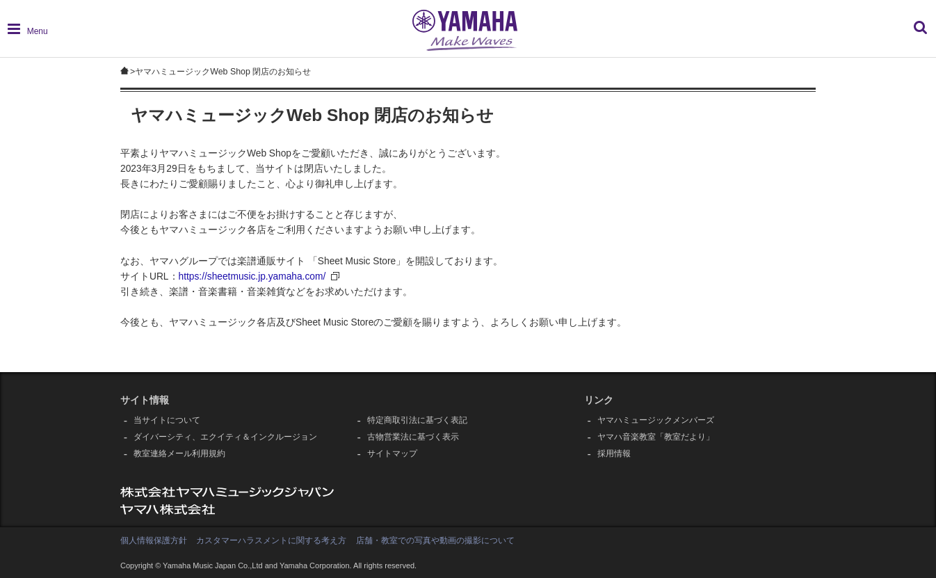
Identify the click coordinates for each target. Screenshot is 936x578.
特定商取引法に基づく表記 (417, 420)
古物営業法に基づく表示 (413, 437)
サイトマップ (392, 453)
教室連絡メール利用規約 (179, 453)
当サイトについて (167, 420)
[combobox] (818, 34)
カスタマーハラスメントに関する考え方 (271, 540)
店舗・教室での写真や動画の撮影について (435, 540)
